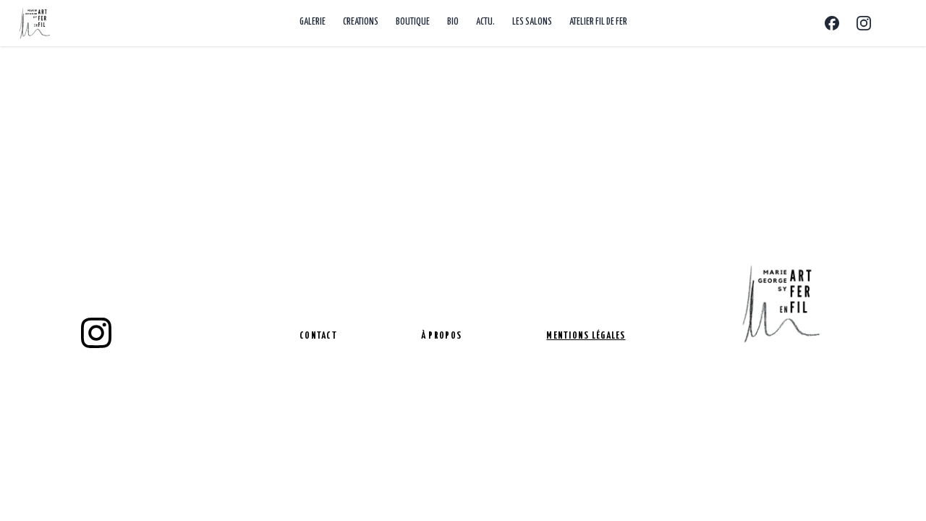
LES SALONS (532, 22)
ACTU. (485, 22)
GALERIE (313, 22)
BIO (453, 22)
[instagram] (96, 333)
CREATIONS (360, 22)
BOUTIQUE (413, 22)
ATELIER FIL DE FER (598, 22)
